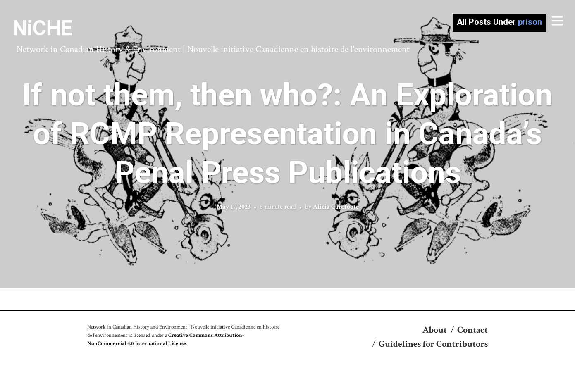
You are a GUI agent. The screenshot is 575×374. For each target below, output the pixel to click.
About (434, 330)
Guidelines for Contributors (433, 344)
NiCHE (42, 28)
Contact (472, 330)
